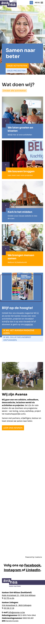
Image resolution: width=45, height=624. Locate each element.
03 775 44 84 (9, 598)
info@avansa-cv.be (16, 612)
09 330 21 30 (9, 608)
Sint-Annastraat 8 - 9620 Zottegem (16, 605)
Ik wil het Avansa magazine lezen (18, 331)
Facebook (32, 565)
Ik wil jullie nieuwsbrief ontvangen (17, 338)
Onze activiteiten (17, 66)
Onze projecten (16, 71)
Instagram (13, 570)
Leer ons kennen (13, 428)
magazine (28, 324)
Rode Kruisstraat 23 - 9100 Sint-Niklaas (18, 595)
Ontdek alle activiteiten (14, 90)
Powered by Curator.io (33, 557)
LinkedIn (33, 570)
